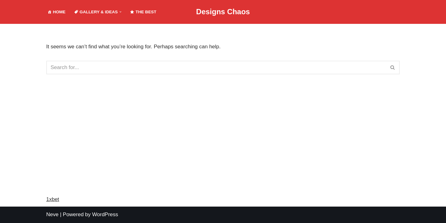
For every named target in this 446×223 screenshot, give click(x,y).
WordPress (105, 214)
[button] (120, 12)
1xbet (52, 199)
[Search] (216, 67)
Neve (52, 214)
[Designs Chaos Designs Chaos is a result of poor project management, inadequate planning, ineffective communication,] (223, 12)
